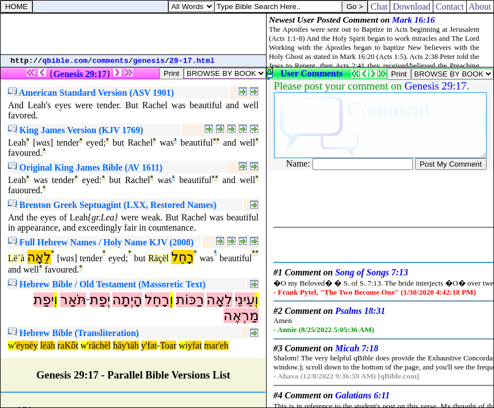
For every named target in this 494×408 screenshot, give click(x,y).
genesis (149, 61)
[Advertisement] (133, 34)
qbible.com (65, 61)
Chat (379, 6)
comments (110, 61)
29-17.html (192, 61)
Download (411, 6)
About (480, 6)
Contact (449, 6)
